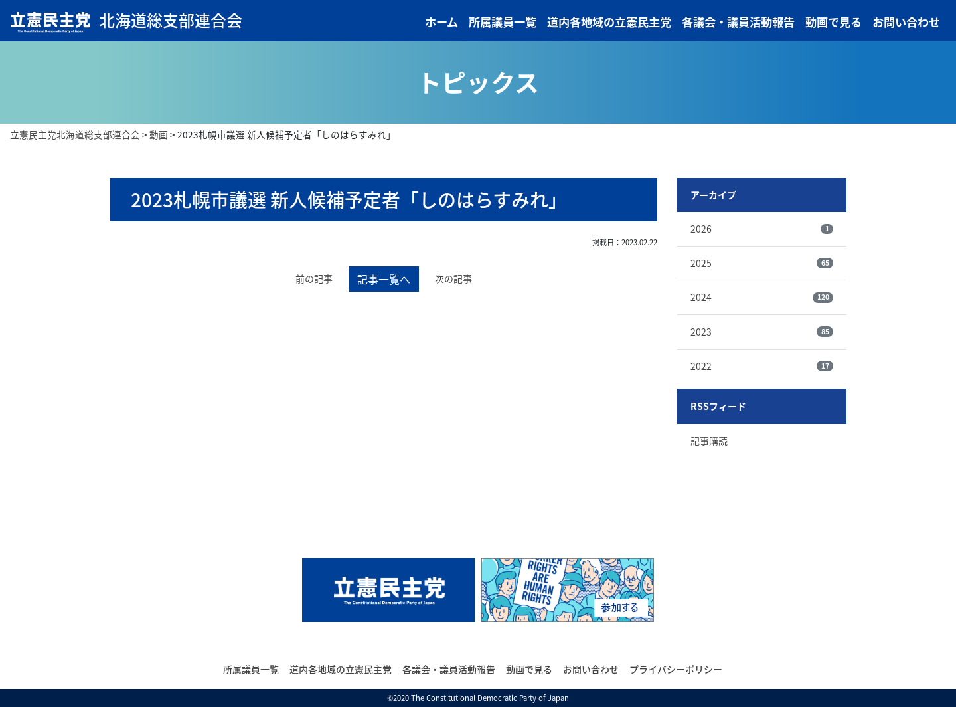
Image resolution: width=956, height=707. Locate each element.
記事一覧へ (383, 279)
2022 (761, 366)
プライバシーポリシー (675, 669)
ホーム (441, 22)
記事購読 (709, 440)
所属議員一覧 (502, 22)
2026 (761, 228)
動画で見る (833, 22)
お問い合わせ (906, 22)
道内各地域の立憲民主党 (609, 22)
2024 (761, 297)
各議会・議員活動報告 (738, 22)
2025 (761, 263)
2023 (761, 331)
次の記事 (453, 278)
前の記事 (314, 278)
